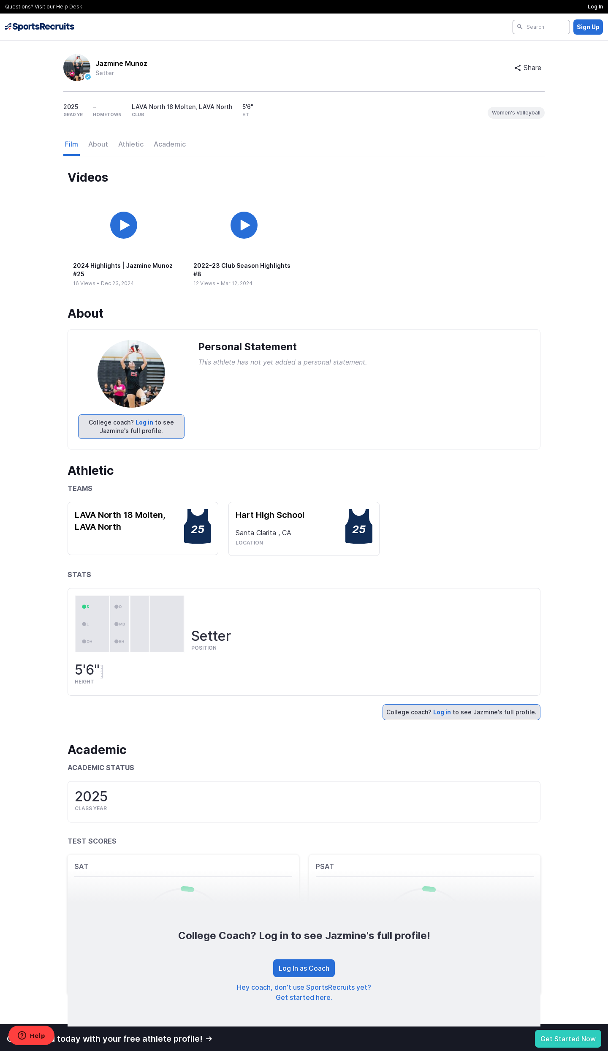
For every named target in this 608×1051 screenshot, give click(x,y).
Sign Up (588, 26)
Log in (144, 422)
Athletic (131, 144)
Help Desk (69, 6)
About (98, 144)
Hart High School (270, 515)
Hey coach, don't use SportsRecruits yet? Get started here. (304, 992)
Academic (170, 144)
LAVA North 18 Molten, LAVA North (120, 521)
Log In (595, 6)
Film (71, 144)
